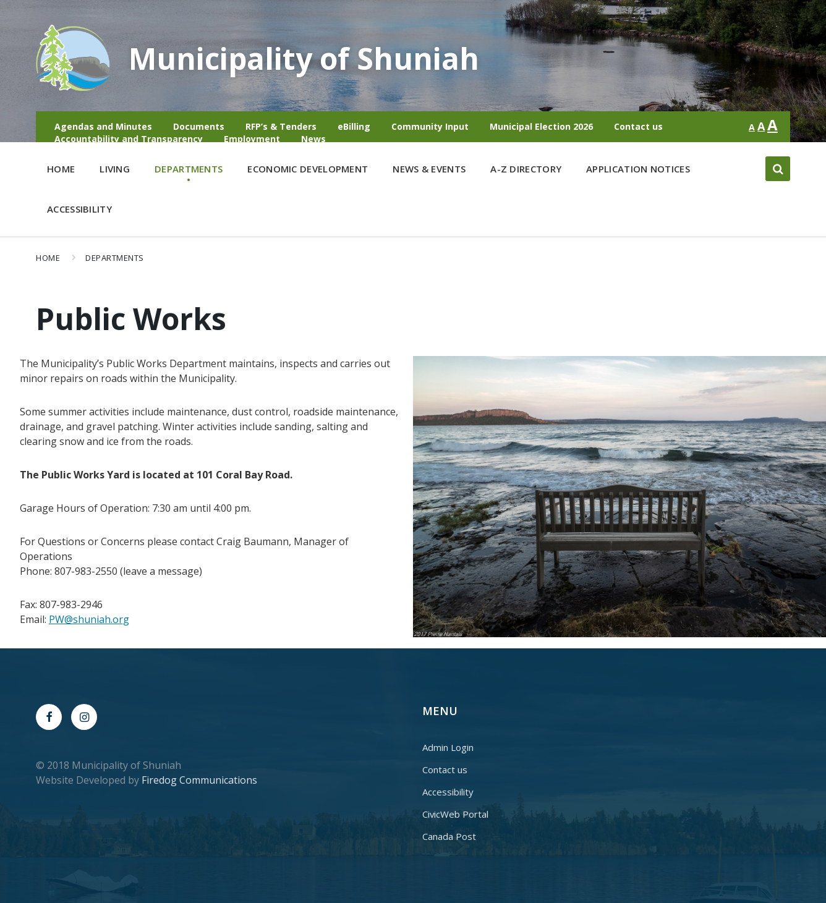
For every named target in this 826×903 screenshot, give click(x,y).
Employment (252, 139)
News (313, 139)
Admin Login (448, 747)
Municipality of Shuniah (304, 58)
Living (115, 171)
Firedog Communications (199, 780)
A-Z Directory (525, 169)
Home (61, 169)
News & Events (429, 169)
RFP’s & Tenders (281, 126)
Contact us (638, 126)
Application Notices (638, 169)
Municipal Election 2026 (541, 126)
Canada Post (449, 836)
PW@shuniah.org (89, 619)
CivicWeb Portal (455, 814)
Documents (198, 126)
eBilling (354, 126)
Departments (189, 171)
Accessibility (79, 209)
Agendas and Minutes (103, 126)
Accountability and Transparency (128, 139)
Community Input (430, 126)
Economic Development (307, 171)
